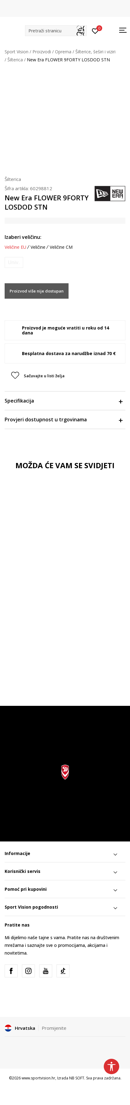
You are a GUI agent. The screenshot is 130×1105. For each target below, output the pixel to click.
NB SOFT (76, 1078)
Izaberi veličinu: (23, 237)
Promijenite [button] (54, 1028)
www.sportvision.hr (38, 1078)
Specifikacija (63, 400)
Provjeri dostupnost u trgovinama (63, 419)
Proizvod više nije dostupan (37, 291)
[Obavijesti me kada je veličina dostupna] (14, 262)
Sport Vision (16, 52)
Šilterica (15, 60)
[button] (56, 30)
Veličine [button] (38, 247)
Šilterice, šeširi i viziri (95, 52)
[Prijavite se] (95, 30)
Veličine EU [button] (15, 247)
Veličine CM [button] (61, 247)
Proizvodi (41, 52)
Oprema (63, 52)
